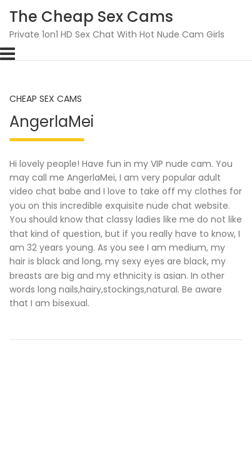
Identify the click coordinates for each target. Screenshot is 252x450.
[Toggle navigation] (7, 54)
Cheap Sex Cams (45, 98)
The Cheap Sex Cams (91, 16)
